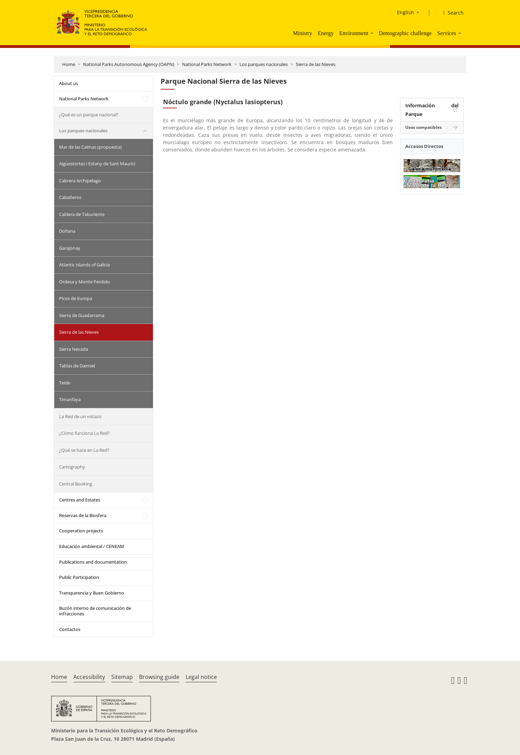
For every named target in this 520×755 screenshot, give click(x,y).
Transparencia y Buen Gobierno (91, 593)
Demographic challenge (405, 33)
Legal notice (201, 677)
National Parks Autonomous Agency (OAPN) (128, 64)
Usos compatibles (423, 127)
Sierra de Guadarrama (81, 315)
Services (446, 33)
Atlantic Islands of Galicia (84, 265)
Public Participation (79, 577)
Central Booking (75, 484)
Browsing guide (159, 677)
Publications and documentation (93, 562)
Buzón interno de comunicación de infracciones (95, 611)
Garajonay (69, 248)
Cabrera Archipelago (80, 180)
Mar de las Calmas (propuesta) (90, 147)
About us (68, 83)
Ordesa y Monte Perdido (84, 282)
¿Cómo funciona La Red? (84, 433)
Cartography (72, 467)
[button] (372, 33)
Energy (326, 33)
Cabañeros (70, 197)
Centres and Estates (79, 500)
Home (68, 64)
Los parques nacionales (263, 64)
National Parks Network (206, 64)
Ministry (302, 33)
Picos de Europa (75, 298)
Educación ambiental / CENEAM (91, 546)
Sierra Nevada (73, 349)
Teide (64, 383)
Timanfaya (70, 399)
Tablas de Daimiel (77, 366)
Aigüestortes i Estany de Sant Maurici (97, 163)
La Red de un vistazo (80, 416)
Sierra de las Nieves (315, 64)
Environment (353, 33)
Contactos (69, 629)
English (405, 12)
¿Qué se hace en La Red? (84, 450)
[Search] (451, 12)
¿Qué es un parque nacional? (89, 114)
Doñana (67, 231)
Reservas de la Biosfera (82, 515)
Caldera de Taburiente (82, 214)
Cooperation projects (81, 531)
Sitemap (122, 677)
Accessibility (89, 677)
